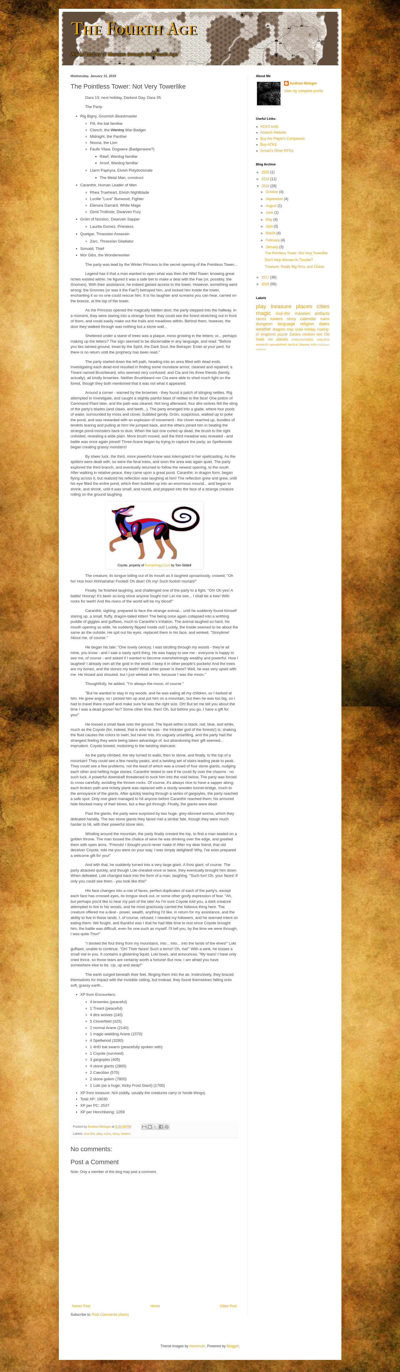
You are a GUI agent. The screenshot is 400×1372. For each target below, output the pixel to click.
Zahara (295, 334)
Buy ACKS (268, 144)
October (272, 192)
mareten (302, 313)
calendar (308, 318)
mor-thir (89, 1133)
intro (314, 344)
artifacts (322, 313)
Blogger (233, 1346)
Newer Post (81, 1306)
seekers (261, 349)
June (269, 212)
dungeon (264, 323)
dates (324, 323)
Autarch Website (273, 132)
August (271, 206)
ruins (107, 1133)
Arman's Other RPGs (276, 151)
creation (308, 334)
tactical (293, 344)
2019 (265, 179)
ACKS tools (269, 127)
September (274, 199)
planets (282, 339)
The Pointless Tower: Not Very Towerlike (296, 253)
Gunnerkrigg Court (157, 565)
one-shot (323, 339)
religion (307, 323)
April (269, 226)
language (286, 323)
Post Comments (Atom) (110, 1315)
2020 (265, 172)
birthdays (324, 344)
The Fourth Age (134, 28)
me (270, 339)
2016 (265, 284)
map (290, 329)
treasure (281, 306)
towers (125, 1133)
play (99, 1133)
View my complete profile (303, 91)
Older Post (228, 1306)
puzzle (283, 334)
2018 (265, 186)
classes (304, 344)
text (319, 334)
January (272, 247)
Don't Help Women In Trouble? (289, 260)
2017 (265, 277)
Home (155, 1306)
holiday (310, 329)
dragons (279, 329)
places (304, 306)
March (270, 233)
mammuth (197, 1346)
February (273, 240)
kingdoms (267, 334)
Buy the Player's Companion (282, 139)
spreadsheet (278, 344)
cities (323, 306)
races (261, 318)
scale (299, 329)
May (269, 220)
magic (263, 313)
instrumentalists (303, 339)
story (115, 1133)
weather (263, 329)
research (262, 344)
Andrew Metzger (303, 83)
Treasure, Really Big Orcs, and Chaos (294, 267)
